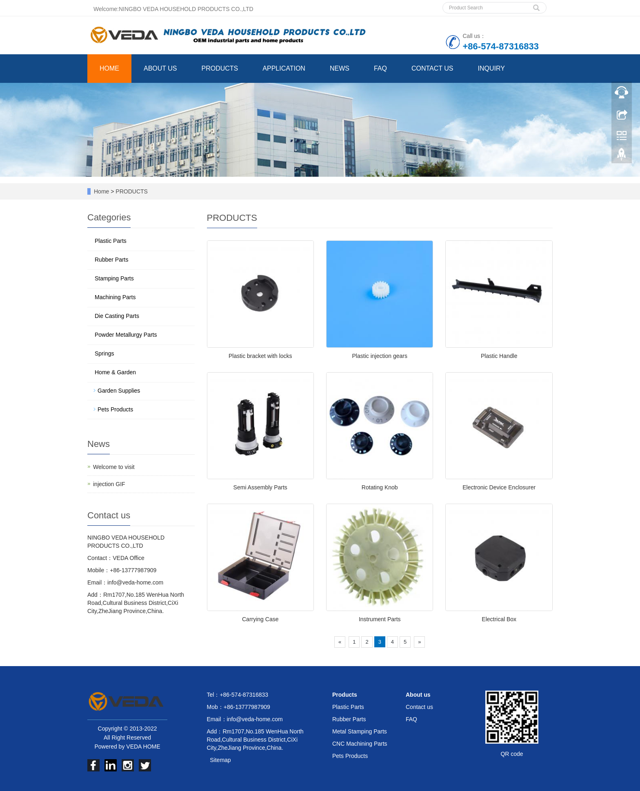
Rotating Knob (380, 487)
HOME (109, 68)
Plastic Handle (499, 356)
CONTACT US (432, 68)
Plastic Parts (111, 241)
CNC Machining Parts (359, 743)
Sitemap (220, 760)
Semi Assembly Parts (260, 487)
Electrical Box (499, 619)
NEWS (339, 68)
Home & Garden (115, 372)
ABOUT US (160, 68)
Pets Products (115, 409)
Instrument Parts (380, 619)
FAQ (380, 68)
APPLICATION (283, 68)
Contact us (419, 707)
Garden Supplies (119, 390)
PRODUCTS (220, 68)
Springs (104, 353)
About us (418, 694)
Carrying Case (260, 619)
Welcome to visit (114, 467)
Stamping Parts (114, 278)
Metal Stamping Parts (359, 731)
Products (344, 694)
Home (101, 191)
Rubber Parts (111, 259)
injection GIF (109, 484)
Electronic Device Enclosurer (499, 487)
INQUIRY (491, 68)
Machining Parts (115, 297)
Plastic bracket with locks (260, 356)
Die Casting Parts (117, 316)
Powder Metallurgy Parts (126, 334)
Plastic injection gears (379, 356)
